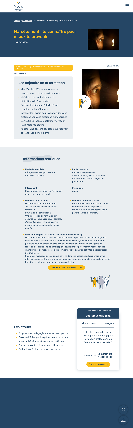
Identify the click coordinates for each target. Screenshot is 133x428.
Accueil (17, 23)
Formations (27, 23)
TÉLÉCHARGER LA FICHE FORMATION (66, 270)
